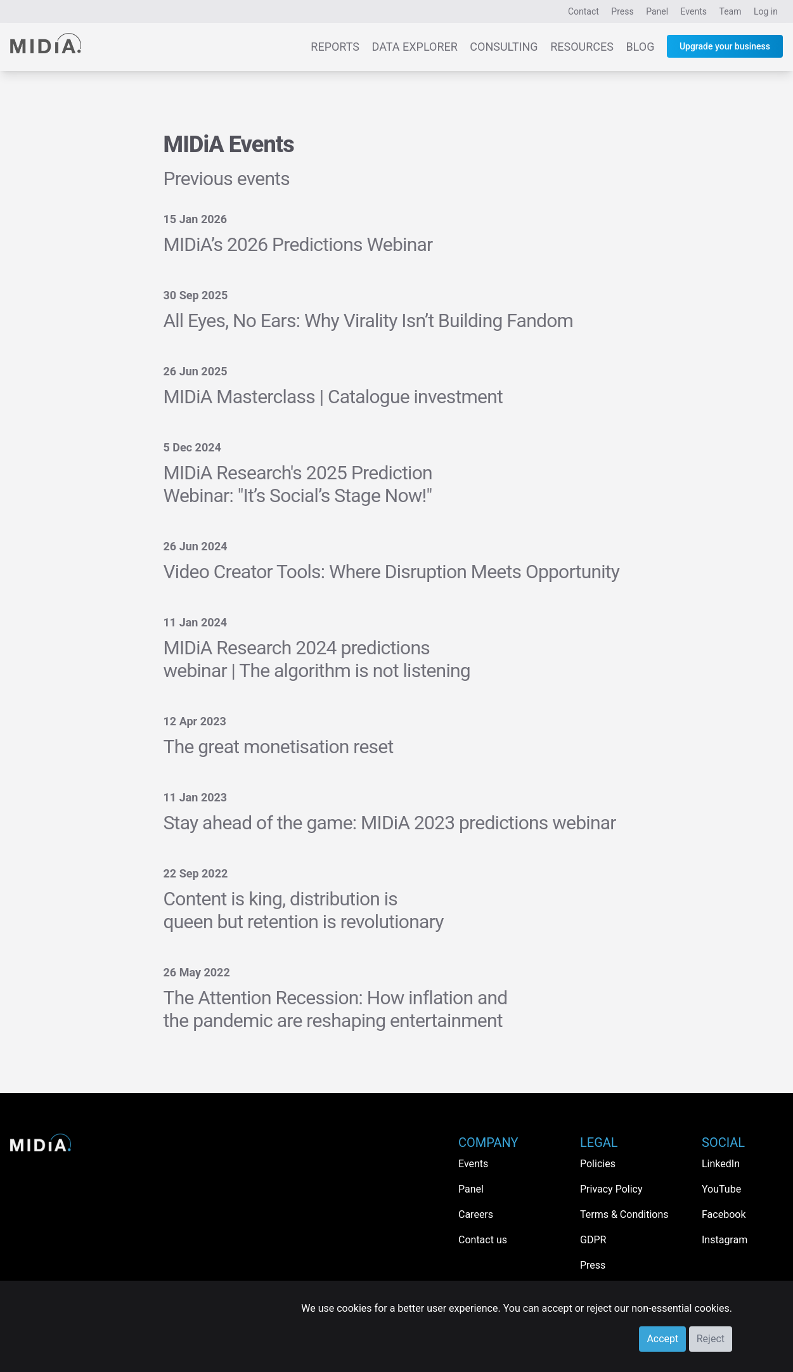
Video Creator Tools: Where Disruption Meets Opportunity (392, 571)
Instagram (724, 1240)
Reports (335, 46)
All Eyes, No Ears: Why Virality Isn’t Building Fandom (369, 320)
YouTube (721, 1189)
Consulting (504, 46)
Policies (598, 1164)
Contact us (482, 1240)
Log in (766, 11)
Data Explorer (415, 46)
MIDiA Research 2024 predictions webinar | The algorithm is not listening (317, 659)
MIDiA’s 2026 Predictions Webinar (298, 244)
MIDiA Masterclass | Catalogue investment (333, 396)
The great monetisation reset (279, 746)
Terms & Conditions (624, 1214)
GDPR (593, 1240)
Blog (640, 46)
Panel (657, 11)
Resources (582, 46)
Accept (662, 1339)
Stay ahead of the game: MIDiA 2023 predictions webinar (390, 823)
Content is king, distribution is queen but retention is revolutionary (304, 910)
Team (730, 11)
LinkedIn (721, 1164)
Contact (583, 11)
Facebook (723, 1214)
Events (694, 11)
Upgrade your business (725, 46)
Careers (475, 1214)
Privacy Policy (611, 1189)
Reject (711, 1339)
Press (622, 11)
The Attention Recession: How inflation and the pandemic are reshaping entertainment (336, 1009)
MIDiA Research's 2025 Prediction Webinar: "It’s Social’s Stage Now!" (298, 484)
